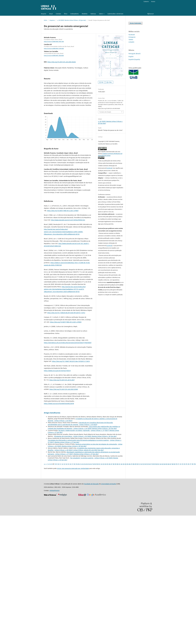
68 (172, 464)
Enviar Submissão (135, 23)
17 (72, 464)
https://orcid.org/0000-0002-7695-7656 (54, 41)
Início (45, 20)
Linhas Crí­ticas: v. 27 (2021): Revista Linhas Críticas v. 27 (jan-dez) (77, 454)
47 (131, 464)
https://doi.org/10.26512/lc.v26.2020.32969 (63, 389)
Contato (58, 14)
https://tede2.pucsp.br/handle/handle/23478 (59, 403)
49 (135, 464)
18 (74, 464)
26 (90, 464)
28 (94, 464)
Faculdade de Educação (91, 484)
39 (115, 464)
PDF (102, 82)
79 (194, 464)
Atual (51, 14)
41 (119, 464)
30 (98, 464)
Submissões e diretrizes (115, 14)
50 (137, 464)
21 (80, 464)
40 (117, 464)
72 (180, 464)
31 (100, 464)
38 (113, 464)
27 (92, 464)
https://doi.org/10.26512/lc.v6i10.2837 (62, 380)
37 (111, 464)
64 (165, 464)
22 (82, 464)
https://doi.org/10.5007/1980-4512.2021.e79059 (65, 322)
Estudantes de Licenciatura (63, 436)
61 (159, 464)
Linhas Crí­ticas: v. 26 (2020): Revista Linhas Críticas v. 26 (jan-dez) (95, 428)
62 (161, 464)
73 (182, 464)
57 (151, 464)
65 (167, 464)
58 (153, 464)
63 (163, 464)
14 (66, 464)
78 (192, 464)
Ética (65, 14)
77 (190, 464)
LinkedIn (131, 42)
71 (178, 464)
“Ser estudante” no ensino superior (82, 458)
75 (186, 464)
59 (155, 464)
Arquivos (52, 20)
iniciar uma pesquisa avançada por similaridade (73, 468)
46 (129, 464)
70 (176, 464)
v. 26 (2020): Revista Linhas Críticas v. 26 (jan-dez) (71, 20)
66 (169, 464)
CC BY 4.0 (109, 168)
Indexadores (74, 14)
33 (104, 464)
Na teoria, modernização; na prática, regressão (74, 430)
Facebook (132, 35)
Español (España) (134, 59)
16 (70, 464)
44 (125, 464)
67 (170, 464)
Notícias (93, 14)
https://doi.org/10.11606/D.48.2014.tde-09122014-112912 (66, 313)
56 (149, 464)
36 (109, 464)
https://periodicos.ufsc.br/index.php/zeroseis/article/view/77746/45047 (67, 343)
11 (60, 464)
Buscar (151, 14)
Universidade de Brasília (108, 484)
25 (88, 464)
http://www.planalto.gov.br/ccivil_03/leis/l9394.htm (68, 220)
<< (44, 464)
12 (62, 464)
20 (78, 464)
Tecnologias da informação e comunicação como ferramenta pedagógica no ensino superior (78, 440)
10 (58, 464)
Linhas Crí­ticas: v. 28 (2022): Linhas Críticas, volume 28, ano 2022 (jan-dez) (79, 450)
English (131, 56)
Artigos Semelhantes (52, 413)
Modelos (84, 14)
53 (143, 464)
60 (157, 464)
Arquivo (43, 14)
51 (139, 464)
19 (76, 464)
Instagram (132, 37)
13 (64, 464)
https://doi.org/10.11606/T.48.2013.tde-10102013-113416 (71, 361)
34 (106, 464)
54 (145, 464)
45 (127, 464)
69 (174, 464)
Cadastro (146, 1)
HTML (110, 82)
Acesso (153, 1)
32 (102, 464)
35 (107, 464)
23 (84, 464)
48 (133, 464)
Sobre (101, 14)
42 (121, 464)
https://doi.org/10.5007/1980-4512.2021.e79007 (63, 211)
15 (68, 464)
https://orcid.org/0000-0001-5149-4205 (54, 48)
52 (141, 464)
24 (86, 464)
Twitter (131, 39)
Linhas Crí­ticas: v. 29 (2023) (63, 421)
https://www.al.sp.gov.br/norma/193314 (57, 371)
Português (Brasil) (134, 53)
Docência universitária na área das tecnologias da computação (96, 444)
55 (147, 464)
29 (96, 464)
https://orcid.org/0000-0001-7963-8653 (54, 55)
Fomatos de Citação (105, 112)
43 (123, 464)
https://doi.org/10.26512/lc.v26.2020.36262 (61, 62)
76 (188, 464)
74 (184, 464)
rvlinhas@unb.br (54, 490)
